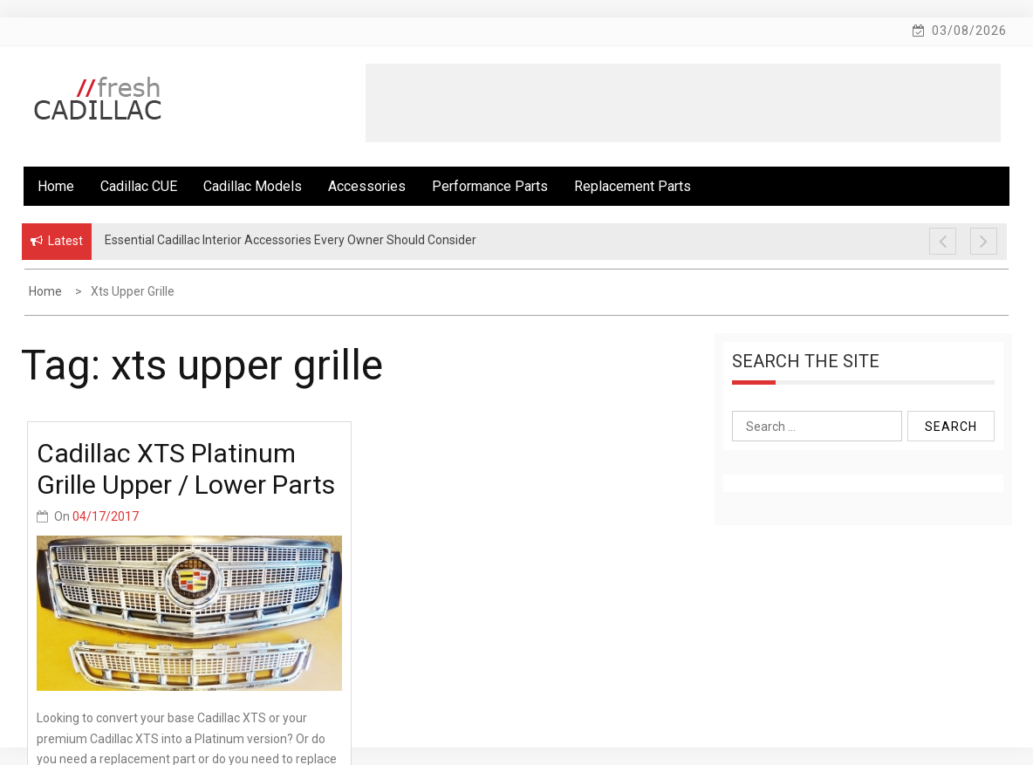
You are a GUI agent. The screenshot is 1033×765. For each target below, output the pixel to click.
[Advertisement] (683, 103)
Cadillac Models (252, 186)
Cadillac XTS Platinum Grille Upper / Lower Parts (186, 469)
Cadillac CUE (138, 186)
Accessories (367, 186)
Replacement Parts (632, 186)
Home (56, 186)
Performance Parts (490, 186)
